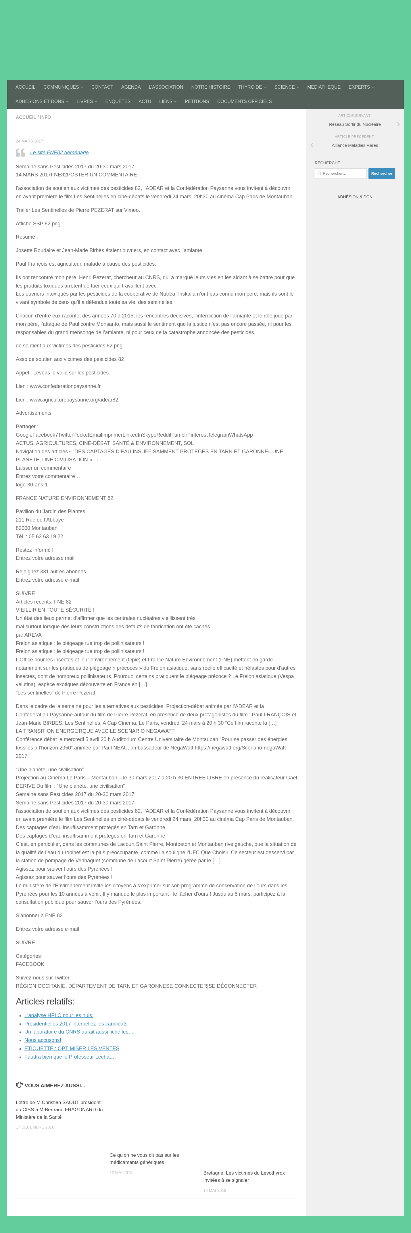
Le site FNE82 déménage (59, 152)
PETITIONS (197, 101)
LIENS (165, 101)
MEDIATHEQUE (324, 87)
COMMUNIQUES (61, 87)
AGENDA (131, 87)
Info (45, 117)
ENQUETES (117, 101)
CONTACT (102, 87)
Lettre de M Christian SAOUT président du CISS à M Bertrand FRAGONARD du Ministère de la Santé (59, 1110)
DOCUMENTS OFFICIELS (244, 101)
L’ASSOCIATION (166, 87)
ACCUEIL (25, 87)
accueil (26, 117)
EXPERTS (359, 87)
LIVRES (85, 101)
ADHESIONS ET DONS (40, 101)
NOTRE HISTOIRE (210, 87)
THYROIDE (250, 87)
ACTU (145, 101)
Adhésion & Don (354, 197)
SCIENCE (284, 87)
